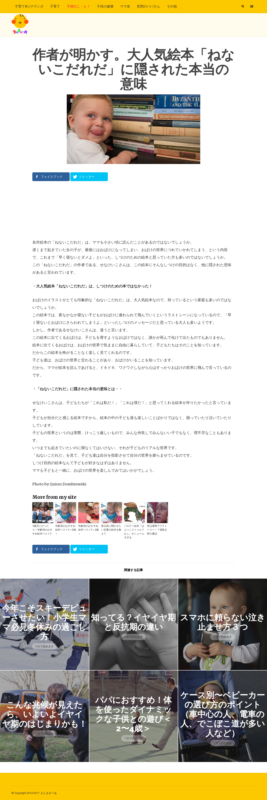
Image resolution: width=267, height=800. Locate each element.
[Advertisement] (133, 210)
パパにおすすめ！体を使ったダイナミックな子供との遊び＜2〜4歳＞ (133, 714)
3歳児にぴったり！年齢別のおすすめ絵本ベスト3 (42, 529)
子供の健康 (105, 6)
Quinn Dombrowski (68, 484)
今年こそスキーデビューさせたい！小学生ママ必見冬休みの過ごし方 (44, 622)
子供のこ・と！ (78, 6)
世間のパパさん (148, 6)
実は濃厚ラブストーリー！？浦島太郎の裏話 (157, 529)
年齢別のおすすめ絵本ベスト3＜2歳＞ (88, 529)
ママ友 (125, 6)
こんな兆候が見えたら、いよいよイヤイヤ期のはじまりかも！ (44, 714)
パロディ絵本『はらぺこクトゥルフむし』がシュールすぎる (134, 531)
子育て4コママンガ (29, 6)
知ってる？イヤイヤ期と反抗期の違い (133, 622)
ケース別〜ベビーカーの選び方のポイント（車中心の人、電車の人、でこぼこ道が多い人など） (223, 714)
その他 (172, 6)
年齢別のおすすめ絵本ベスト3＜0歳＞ (65, 529)
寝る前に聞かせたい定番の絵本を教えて (111, 529)
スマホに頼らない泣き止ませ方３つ (223, 622)
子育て (55, 6)
